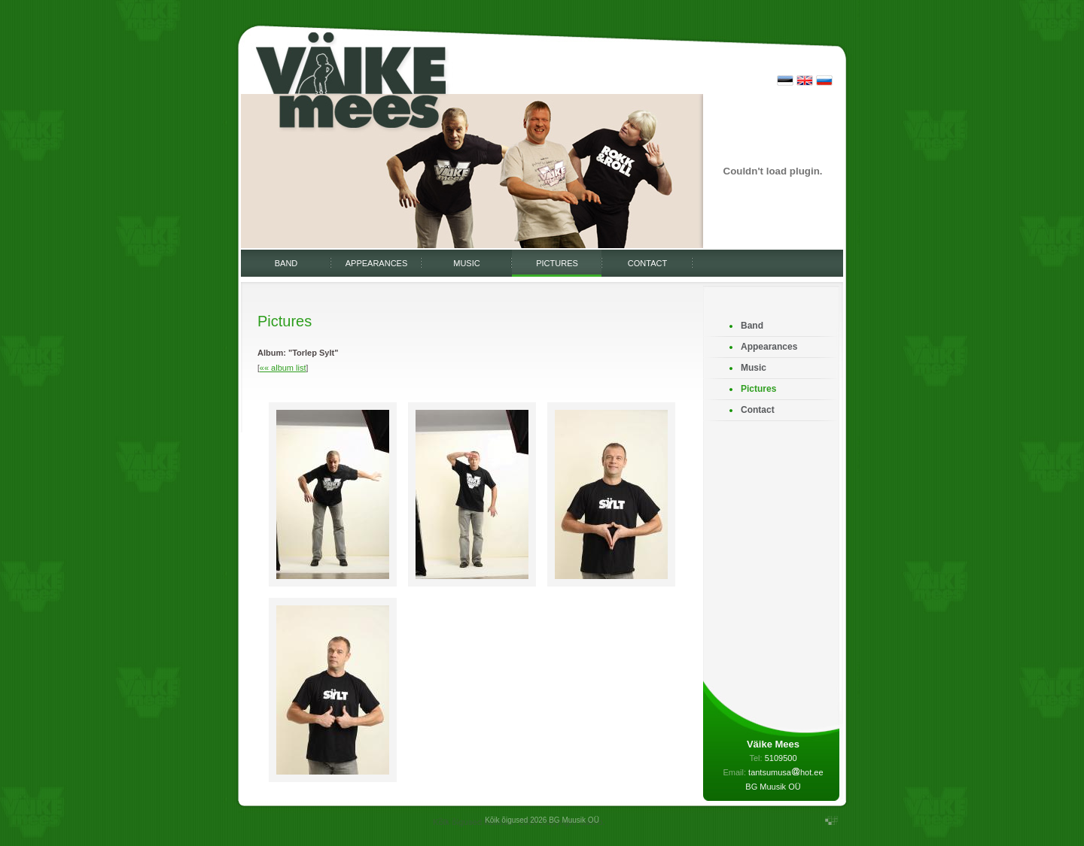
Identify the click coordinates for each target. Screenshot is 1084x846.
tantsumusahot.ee (785, 772)
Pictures (557, 263)
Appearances (377, 263)
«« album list (283, 367)
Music (466, 263)
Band (286, 263)
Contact (647, 263)
